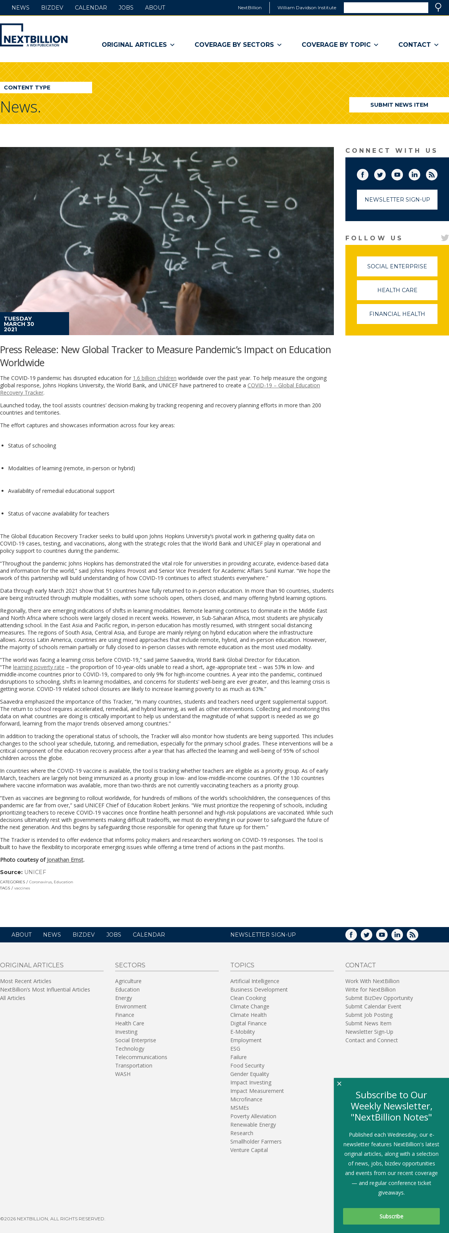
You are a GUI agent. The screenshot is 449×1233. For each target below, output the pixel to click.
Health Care (407, 293)
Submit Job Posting (369, 1014)
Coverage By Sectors (238, 45)
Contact (418, 45)
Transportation (133, 1065)
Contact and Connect (371, 1040)
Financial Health (403, 317)
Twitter (385, 173)
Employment (246, 1040)
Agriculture (128, 981)
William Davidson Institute (306, 7)
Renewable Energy (253, 1124)
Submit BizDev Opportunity (379, 998)
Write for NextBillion (370, 989)
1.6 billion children (155, 378)
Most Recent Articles (25, 981)
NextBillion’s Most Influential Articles (45, 989)
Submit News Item (399, 104)
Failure (238, 1057)
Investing (126, 1031)
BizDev (52, 7)
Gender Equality (249, 1074)
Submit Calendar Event (373, 1006)
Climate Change (249, 1006)
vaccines (22, 888)
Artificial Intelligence (254, 981)
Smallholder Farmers (256, 1141)
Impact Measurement (257, 1090)
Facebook (356, 937)
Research (241, 1133)
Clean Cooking (248, 998)
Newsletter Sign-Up (397, 199)
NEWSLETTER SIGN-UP (263, 934)
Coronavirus (40, 881)
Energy (123, 998)
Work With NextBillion (372, 981)
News (21, 7)
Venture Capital (249, 1150)
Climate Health (248, 1014)
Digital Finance (248, 1023)
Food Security (247, 1065)
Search (438, 7)
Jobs (126, 7)
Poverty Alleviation (253, 1116)
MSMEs (239, 1107)
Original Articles (138, 45)
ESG (235, 1048)
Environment (131, 1006)
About (155, 7)
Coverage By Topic (340, 45)
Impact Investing (250, 1082)
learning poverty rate (38, 667)
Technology (129, 1048)
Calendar (91, 7)
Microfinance (246, 1099)
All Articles (12, 998)
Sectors (130, 965)
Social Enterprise (402, 269)
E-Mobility (242, 1031)
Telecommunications (141, 1057)
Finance (124, 1014)
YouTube (402, 173)
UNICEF (35, 872)
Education (63, 881)
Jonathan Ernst (65, 859)
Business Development (259, 989)
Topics (242, 965)
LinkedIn (419, 173)
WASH (122, 1074)
